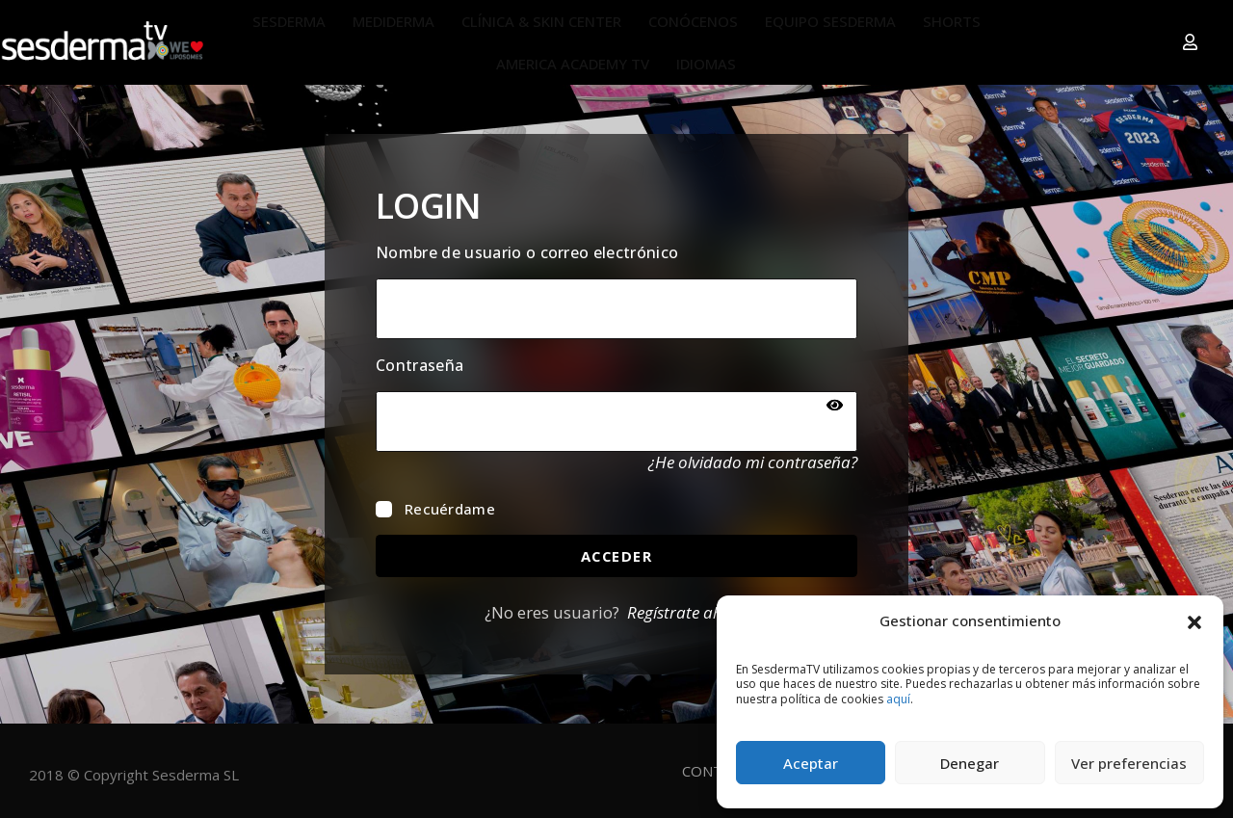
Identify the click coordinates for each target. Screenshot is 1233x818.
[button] (1194, 620)
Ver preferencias (1129, 763)
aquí (898, 699)
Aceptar (810, 763)
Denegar (969, 763)
